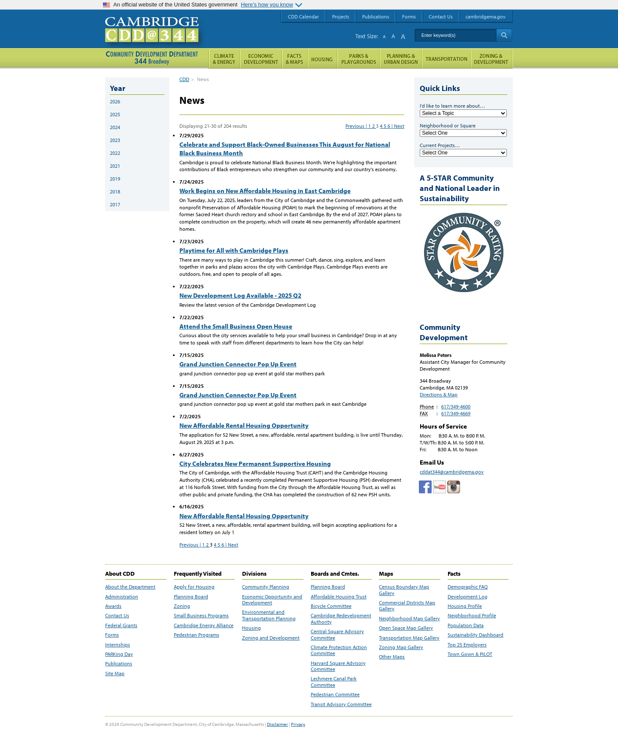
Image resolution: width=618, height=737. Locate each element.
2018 (115, 191)
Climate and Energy (224, 59)
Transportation (446, 59)
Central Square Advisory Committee (337, 634)
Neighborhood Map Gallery (409, 619)
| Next (397, 126)
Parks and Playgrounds (358, 59)
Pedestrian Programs (196, 635)
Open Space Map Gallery (406, 628)
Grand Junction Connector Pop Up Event (238, 364)
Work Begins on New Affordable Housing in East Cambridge (265, 191)
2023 (115, 140)
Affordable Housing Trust (339, 597)
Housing (251, 628)
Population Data (466, 625)
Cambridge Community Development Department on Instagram (453, 486)
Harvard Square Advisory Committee (338, 666)
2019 (115, 178)
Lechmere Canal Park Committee (334, 682)
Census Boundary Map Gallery (404, 590)
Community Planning (265, 587)
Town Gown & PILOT (470, 654)
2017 (115, 204)
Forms (112, 635)
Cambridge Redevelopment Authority (341, 619)
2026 (115, 101)
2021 (115, 166)
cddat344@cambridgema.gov (452, 471)
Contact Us (117, 616)
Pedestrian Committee (335, 695)
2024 (115, 127)
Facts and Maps (295, 59)
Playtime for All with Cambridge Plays (233, 250)
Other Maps (392, 657)
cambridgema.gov (486, 16)
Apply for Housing (194, 587)
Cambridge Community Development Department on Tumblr (439, 486)
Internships (117, 645)
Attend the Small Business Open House (235, 326)
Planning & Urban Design (401, 59)
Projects (340, 16)
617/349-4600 (455, 406)
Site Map (114, 674)
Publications (118, 664)
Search (504, 35)
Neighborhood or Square (448, 125)
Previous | (356, 126)
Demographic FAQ (468, 587)
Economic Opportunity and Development (272, 600)
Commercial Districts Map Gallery (407, 606)
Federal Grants (121, 625)
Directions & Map (438, 394)
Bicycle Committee (331, 606)
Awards (113, 606)
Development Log (468, 597)
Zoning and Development (271, 638)
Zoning (182, 606)
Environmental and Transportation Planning (269, 615)
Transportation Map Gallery (409, 638)
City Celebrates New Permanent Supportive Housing (255, 463)
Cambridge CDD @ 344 (155, 38)
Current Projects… (440, 145)
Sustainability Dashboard (475, 635)
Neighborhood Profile (472, 616)
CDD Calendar (303, 16)
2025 (115, 114)
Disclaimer (277, 724)
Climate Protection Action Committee (339, 650)
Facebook (425, 486)
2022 (115, 153)
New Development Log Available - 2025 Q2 (240, 295)
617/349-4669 (455, 413)
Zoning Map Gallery (401, 647)
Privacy (298, 724)
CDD (184, 79)
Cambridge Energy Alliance (203, 625)
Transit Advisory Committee (341, 704)
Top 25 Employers (467, 645)
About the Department (130, 587)
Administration (121, 597)
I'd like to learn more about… (452, 106)
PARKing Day (119, 654)
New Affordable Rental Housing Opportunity (244, 425)
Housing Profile (465, 606)
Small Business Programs (201, 616)
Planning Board (191, 597)
